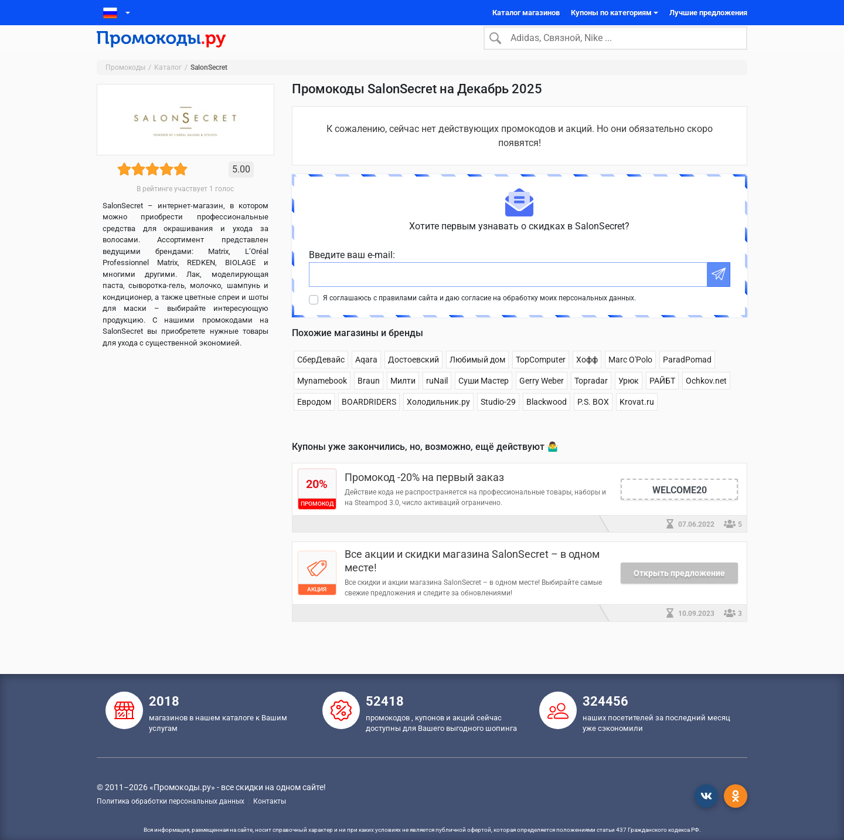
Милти (403, 397)
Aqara (366, 376)
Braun (369, 397)
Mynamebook (322, 397)
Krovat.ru (637, 419)
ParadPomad (687, 376)
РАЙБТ (662, 397)
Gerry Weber (541, 397)
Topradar (591, 397)
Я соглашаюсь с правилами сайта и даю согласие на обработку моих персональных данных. (479, 315)
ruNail (437, 397)
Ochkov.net (706, 397)
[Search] (615, 46)
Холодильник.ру (438, 419)
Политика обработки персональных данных (170, 801)
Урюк (628, 397)
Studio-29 (498, 419)
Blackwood (546, 419)
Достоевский (413, 376)
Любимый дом (477, 376)
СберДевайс (321, 376)
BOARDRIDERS (369, 419)
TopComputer (541, 376)
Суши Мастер (483, 397)
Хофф (587, 376)
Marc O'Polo (630, 376)
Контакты (269, 801)
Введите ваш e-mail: (352, 271)
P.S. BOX (593, 419)
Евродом (314, 419)
